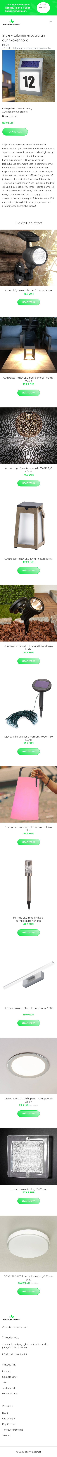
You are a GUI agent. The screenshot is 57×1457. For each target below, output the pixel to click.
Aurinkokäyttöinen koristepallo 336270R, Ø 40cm (28, 470)
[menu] (51, 22)
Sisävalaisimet (9, 1376)
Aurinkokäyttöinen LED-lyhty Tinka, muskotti (28, 558)
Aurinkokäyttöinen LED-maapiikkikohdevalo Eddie (28, 648)
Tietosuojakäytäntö (12, 1429)
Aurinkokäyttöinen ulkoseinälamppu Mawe (28, 290)
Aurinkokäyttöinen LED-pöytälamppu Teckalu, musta (28, 379)
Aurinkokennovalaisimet (15, 111)
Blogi (5, 1413)
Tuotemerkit (8, 1388)
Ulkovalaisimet (23, 108)
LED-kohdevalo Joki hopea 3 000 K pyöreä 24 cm (29, 1100)
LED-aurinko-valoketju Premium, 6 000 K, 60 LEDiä (28, 738)
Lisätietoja (15, 131)
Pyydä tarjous (43, 5)
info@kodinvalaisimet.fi (14, 1354)
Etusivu (6, 44)
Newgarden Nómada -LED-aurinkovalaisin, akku (28, 829)
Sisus (5, 1382)
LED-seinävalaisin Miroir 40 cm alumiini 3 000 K (28, 1010)
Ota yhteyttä (9, 1418)
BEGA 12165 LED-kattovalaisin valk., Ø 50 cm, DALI (28, 1278)
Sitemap (6, 1435)
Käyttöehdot (9, 1424)
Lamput (6, 1371)
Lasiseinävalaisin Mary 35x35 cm (29, 1189)
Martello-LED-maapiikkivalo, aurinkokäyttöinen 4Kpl (28, 919)
